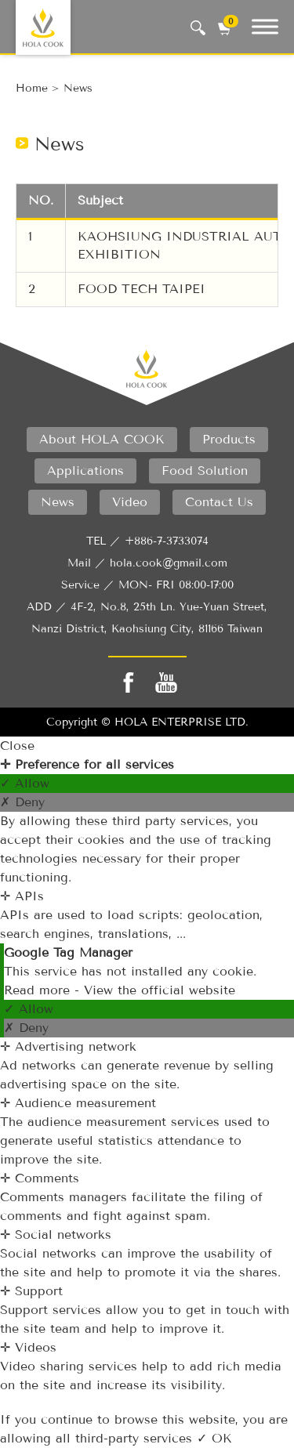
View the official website (159, 990)
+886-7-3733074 (167, 541)
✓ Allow (24, 783)
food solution (205, 470)
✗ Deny (22, 802)
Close (17, 745)
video (129, 501)
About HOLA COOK (102, 439)
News (57, 501)
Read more (39, 990)
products (229, 439)
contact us (219, 501)
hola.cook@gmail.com (168, 563)
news (78, 88)
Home (32, 88)
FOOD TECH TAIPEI (141, 288)
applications (85, 470)
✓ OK (214, 1438)
